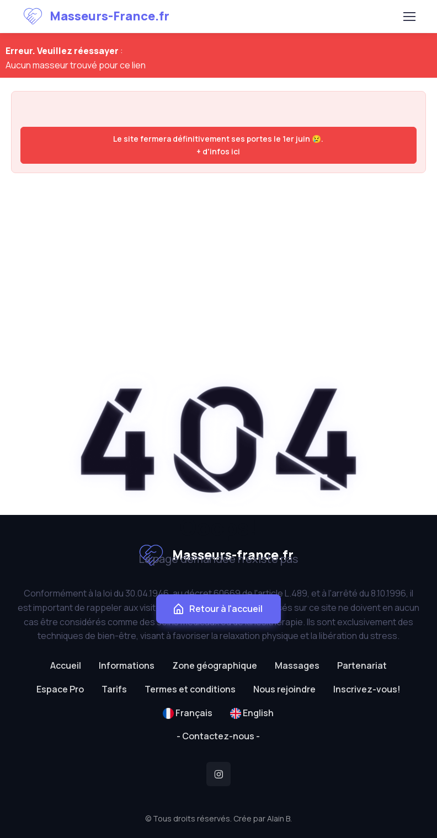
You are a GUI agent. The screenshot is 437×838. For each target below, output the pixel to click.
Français (187, 713)
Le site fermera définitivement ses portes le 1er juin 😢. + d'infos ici (218, 144)
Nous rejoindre (284, 689)
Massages (297, 665)
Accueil (65, 665)
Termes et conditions (190, 689)
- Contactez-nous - (218, 736)
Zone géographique (214, 665)
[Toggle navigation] (409, 16)
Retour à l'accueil (217, 609)
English (252, 713)
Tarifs (114, 689)
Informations (126, 665)
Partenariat (362, 665)
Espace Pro (60, 689)
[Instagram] (218, 774)
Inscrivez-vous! (367, 689)
